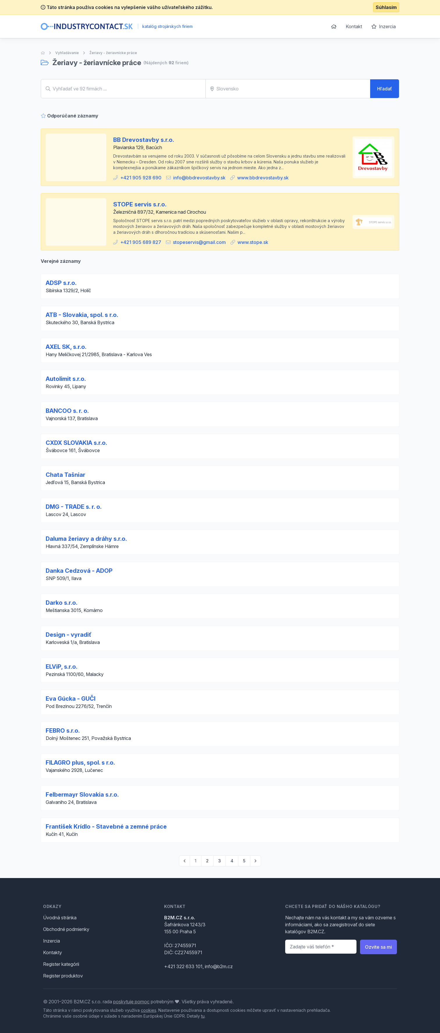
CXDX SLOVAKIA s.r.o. (76, 442)
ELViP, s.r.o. (61, 666)
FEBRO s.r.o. (63, 730)
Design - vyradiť (68, 634)
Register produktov (63, 976)
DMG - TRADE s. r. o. (74, 506)
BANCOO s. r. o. (67, 410)
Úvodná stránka (60, 917)
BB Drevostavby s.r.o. (143, 139)
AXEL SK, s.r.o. (66, 346)
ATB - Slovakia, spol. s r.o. (82, 314)
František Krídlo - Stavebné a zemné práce (106, 826)
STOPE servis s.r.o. (139, 204)
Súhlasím (386, 7)
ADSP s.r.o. (61, 282)
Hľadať (384, 89)
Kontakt (354, 26)
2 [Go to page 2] (207, 860)
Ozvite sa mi (378, 947)
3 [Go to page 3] (219, 860)
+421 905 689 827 (140, 242)
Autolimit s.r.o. (66, 378)
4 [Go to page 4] (231, 860)
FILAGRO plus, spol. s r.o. (80, 762)
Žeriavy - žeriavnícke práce (113, 53)
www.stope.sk (252, 242)
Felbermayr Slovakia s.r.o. (82, 794)
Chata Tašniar (65, 474)
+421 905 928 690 (141, 178)
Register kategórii (61, 964)
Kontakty (52, 952)
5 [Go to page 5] (244, 860)
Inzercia (383, 26)
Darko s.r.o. (61, 602)
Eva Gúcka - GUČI (70, 698)
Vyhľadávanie (67, 53)
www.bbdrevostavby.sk (263, 178)
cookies (148, 1010)
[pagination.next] (255, 860)
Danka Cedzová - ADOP (79, 570)
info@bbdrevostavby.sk (199, 178)
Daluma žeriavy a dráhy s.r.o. (86, 538)
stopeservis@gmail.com (199, 242)
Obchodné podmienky (66, 929)
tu (203, 1016)
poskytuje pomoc (131, 1002)
